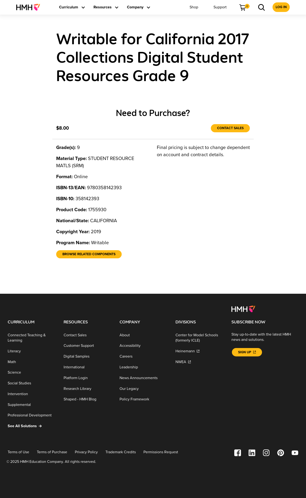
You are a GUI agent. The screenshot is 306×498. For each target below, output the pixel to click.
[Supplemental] (32, 404)
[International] (88, 367)
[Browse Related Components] (89, 254)
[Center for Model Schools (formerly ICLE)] (200, 338)
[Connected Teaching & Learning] (32, 338)
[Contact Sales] (230, 128)
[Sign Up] (247, 352)
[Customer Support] (88, 345)
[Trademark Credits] (121, 452)
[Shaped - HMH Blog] (88, 399)
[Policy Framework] (144, 399)
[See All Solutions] (32, 426)
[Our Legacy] (144, 388)
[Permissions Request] (161, 452)
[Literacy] (32, 351)
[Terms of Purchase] (52, 452)
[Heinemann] (200, 351)
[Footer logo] (243, 308)
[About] (144, 335)
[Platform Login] (88, 378)
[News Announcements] (144, 378)
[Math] (32, 361)
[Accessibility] (144, 345)
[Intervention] (32, 394)
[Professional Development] (32, 415)
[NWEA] (200, 361)
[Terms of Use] (18, 452)
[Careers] (144, 356)
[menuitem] (30, 7)
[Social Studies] (32, 383)
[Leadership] (144, 367)
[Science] (32, 372)
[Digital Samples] (88, 356)
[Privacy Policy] (86, 452)
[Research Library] (88, 388)
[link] (30, 7)
